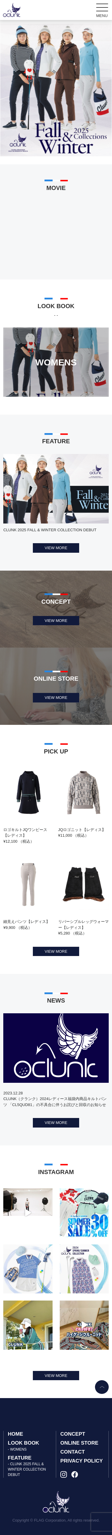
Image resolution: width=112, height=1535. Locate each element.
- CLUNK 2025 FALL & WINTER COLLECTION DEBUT (27, 1469)
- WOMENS (17, 1449)
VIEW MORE (56, 548)
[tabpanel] (56, 90)
